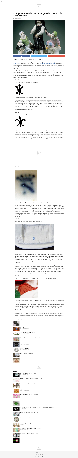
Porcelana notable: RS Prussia (26, 417)
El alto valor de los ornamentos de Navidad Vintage (31, 337)
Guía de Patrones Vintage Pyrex (26, 353)
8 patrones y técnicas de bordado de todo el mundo (31, 378)
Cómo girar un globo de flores (26, 438)
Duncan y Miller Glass (24, 348)
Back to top (39, 452)
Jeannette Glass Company (25, 358)
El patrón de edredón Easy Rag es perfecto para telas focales (33, 389)
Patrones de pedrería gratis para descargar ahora (30, 383)
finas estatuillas (52, 269)
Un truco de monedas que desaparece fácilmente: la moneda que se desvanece (37, 407)
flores (16, 271)
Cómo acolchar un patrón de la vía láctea (29, 394)
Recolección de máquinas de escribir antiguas (29, 342)
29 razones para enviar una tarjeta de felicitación (30, 428)
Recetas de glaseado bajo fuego (27, 423)
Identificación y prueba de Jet (26, 321)
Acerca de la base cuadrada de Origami (28, 401)
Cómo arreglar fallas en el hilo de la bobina (29, 433)
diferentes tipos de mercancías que (47, 63)
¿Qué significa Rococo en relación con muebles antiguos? (32, 327)
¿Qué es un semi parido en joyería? (27, 332)
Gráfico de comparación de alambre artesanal (29, 412)
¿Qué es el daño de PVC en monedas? (28, 373)
